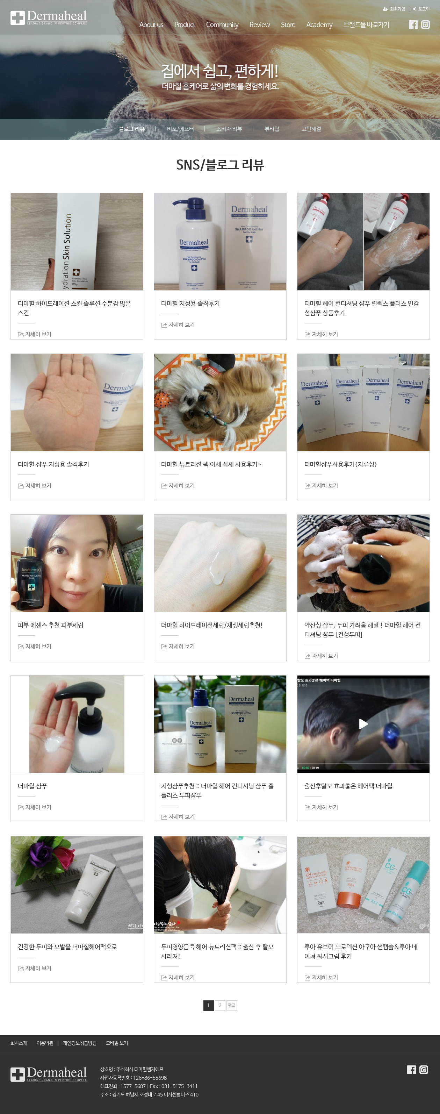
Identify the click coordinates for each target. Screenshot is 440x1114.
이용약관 (45, 1043)
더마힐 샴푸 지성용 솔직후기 (53, 464)
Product (184, 25)
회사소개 (18, 1043)
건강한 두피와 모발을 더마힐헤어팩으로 (67, 947)
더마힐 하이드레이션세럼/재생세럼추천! (212, 625)
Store (288, 25)
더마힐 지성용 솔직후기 (190, 303)
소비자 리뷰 (229, 129)
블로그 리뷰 (132, 129)
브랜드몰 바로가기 (366, 25)
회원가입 (394, 9)
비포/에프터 (180, 129)
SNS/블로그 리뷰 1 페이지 (48, 17)
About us (151, 25)
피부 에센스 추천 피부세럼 (51, 625)
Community (222, 25)
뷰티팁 (272, 129)
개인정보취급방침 (79, 1043)
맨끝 (231, 1006)
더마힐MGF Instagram (425, 25)
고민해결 (311, 129)
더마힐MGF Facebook (413, 25)
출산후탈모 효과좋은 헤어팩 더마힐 (348, 786)
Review (260, 25)
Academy (319, 25)
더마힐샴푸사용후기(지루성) (340, 464)
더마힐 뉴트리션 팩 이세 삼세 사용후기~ (211, 464)
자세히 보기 (38, 334)
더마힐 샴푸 (32, 786)
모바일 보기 (117, 1043)
